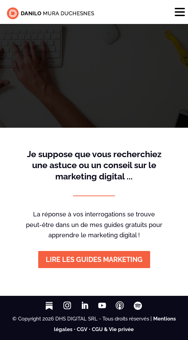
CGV (82, 329)
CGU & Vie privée (113, 329)
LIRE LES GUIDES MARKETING (94, 259)
